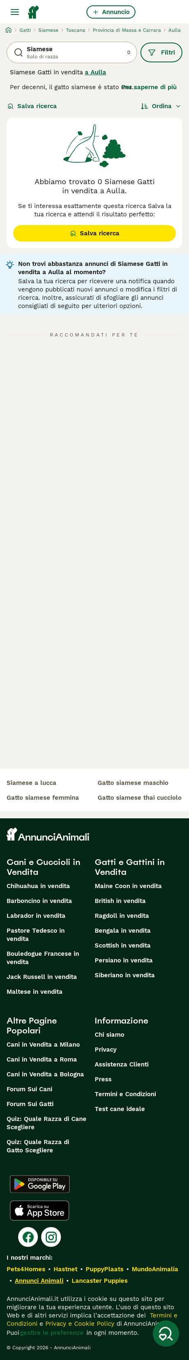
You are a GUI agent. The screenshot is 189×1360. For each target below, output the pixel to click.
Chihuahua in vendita (38, 886)
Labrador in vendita (36, 915)
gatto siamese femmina (43, 797)
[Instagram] (51, 1237)
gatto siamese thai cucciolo (140, 797)
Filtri (161, 52)
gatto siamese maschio (133, 783)
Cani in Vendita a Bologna (45, 1074)
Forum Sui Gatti (30, 1104)
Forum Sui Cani (29, 1089)
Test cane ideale (120, 1109)
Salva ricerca (32, 106)
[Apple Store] (39, 1210)
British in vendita (120, 901)
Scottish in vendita (123, 945)
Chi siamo (109, 1034)
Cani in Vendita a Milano (43, 1044)
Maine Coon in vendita (128, 886)
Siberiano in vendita (125, 975)
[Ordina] (161, 106)
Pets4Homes (26, 1269)
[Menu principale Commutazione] (15, 12)
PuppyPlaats (105, 1269)
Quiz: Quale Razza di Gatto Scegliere (38, 1146)
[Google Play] (40, 1184)
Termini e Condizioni (125, 1094)
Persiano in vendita (124, 960)
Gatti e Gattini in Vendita (130, 867)
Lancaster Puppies (100, 1280)
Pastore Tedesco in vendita (36, 935)
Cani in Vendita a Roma (42, 1059)
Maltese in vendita (35, 991)
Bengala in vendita (123, 930)
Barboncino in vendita (39, 901)
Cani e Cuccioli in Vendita (43, 867)
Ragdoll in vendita (122, 915)
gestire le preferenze (52, 1332)
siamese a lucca (31, 783)
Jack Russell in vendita (42, 977)
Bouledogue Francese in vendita (43, 958)
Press (103, 1079)
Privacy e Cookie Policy (78, 1323)
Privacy (106, 1049)
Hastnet (65, 1269)
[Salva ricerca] (166, 1333)
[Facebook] (28, 1237)
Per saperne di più (149, 87)
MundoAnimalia (155, 1269)
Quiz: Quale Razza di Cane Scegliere (46, 1123)
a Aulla (95, 72)
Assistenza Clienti (122, 1064)
